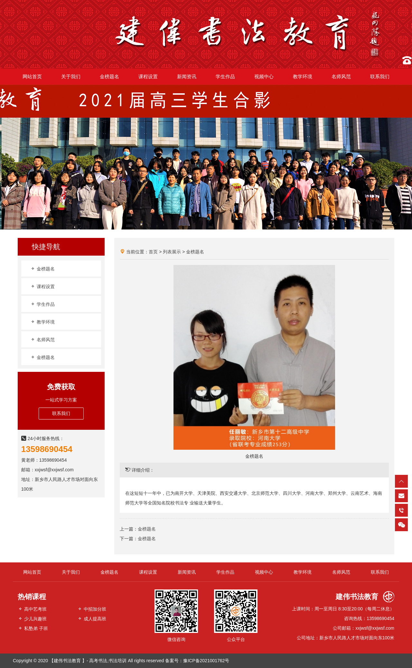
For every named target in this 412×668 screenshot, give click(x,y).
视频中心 (264, 572)
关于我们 (71, 572)
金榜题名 (42, 268)
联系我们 (61, 413)
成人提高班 (91, 618)
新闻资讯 (187, 572)
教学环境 (42, 322)
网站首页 (32, 572)
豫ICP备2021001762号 (206, 660)
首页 (153, 251)
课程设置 (42, 286)
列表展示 (172, 251)
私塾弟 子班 (33, 628)
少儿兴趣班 (32, 618)
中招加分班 (91, 609)
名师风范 (42, 339)
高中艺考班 (32, 609)
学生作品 (42, 304)
